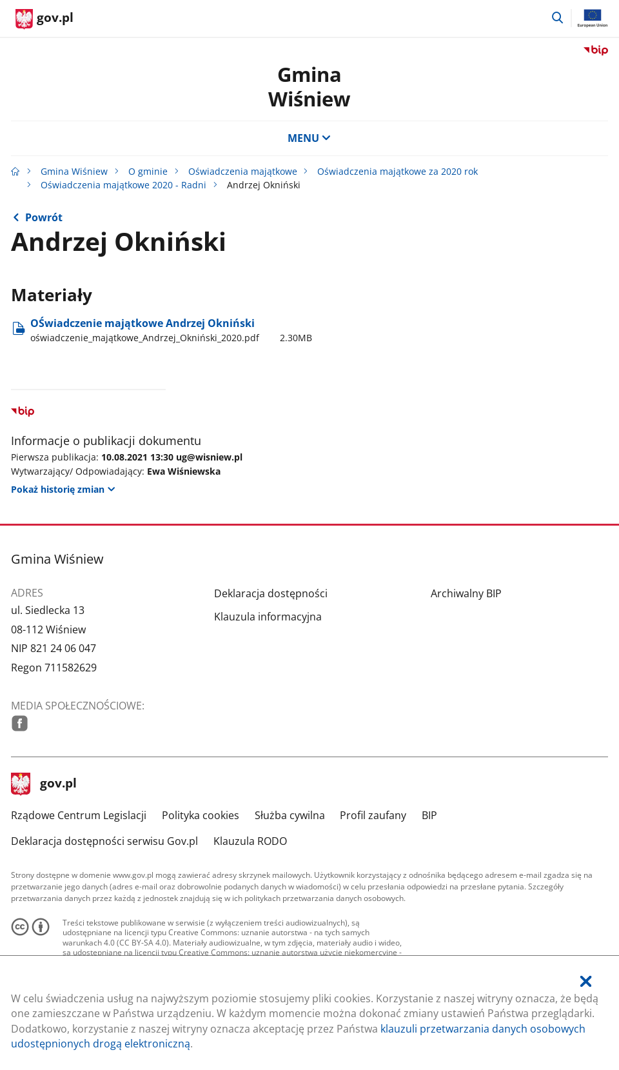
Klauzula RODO (250, 841)
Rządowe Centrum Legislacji (78, 815)
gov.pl (44, 784)
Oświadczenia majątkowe (242, 171)
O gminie (148, 171)
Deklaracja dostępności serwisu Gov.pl (104, 841)
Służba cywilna (290, 815)
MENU (309, 138)
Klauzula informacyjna (268, 616)
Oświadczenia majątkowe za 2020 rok (397, 171)
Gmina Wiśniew (74, 171)
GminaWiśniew (309, 86)
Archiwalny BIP (466, 593)
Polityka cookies (200, 815)
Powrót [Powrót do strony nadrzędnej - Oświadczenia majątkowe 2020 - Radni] (44, 217)
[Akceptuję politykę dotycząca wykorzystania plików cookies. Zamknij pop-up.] (586, 982)
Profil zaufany (373, 815)
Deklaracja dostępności (271, 593)
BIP (429, 815)
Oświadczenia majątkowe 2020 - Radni (123, 185)
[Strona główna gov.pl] (44, 19)
